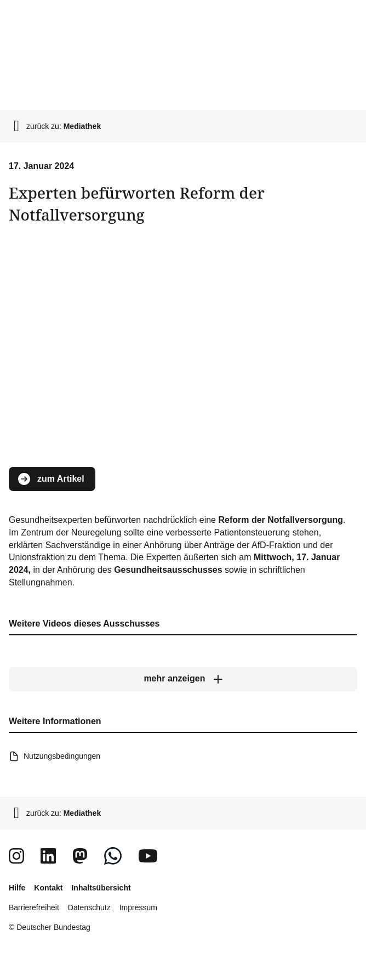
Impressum (138, 907)
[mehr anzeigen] (183, 679)
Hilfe (17, 887)
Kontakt (48, 887)
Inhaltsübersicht (100, 887)
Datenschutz (89, 907)
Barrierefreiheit (34, 907)
